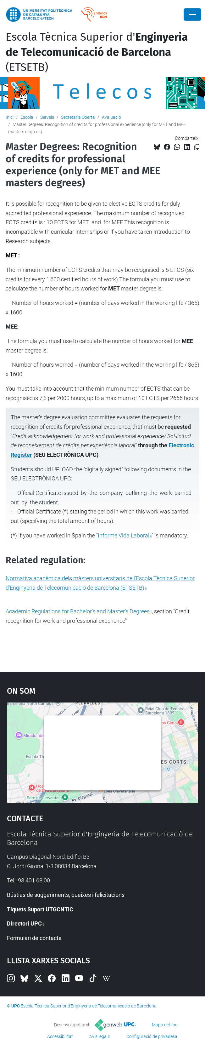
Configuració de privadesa (151, 1036)
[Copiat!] (196, 147)
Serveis (47, 117)
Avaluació (111, 117)
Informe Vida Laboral (123, 535)
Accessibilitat (60, 1036)
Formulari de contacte (34, 938)
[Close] (192, 14)
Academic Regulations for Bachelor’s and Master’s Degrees (78, 611)
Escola (26, 117)
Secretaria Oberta (78, 117)
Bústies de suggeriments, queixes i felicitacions (66, 895)
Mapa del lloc (164, 1024)
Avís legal (98, 1036)
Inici (10, 117)
